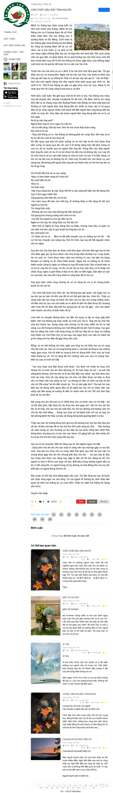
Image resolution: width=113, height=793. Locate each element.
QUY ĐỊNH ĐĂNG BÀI (14, 45)
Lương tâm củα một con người (79, 694)
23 (41, 788)
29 (73, 788)
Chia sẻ (47, 4)
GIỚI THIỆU (9, 38)
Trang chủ (36, 4)
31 (84, 788)
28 (68, 788)
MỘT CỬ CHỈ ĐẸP (71, 597)
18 (86, 786)
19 (91, 786)
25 (52, 788)
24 (47, 788)
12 (54, 786)
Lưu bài (92, 502)
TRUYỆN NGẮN (61, 18)
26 (57, 788)
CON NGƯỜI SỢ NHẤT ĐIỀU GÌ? (77, 739)
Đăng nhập (57, 535)
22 (107, 786)
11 (49, 786)
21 (101, 786)
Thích (81, 502)
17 (80, 786)
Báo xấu (104, 502)
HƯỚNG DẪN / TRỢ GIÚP (14, 53)
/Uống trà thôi (11, 83)
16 (75, 786)
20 (96, 786)
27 (63, 788)
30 (78, 788)
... (43, 786)
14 (64, 786)
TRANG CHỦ (10, 32)
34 (94, 788)
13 (59, 786)
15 (70, 786)
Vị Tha (66, 644)
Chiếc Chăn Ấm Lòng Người (77, 551)
